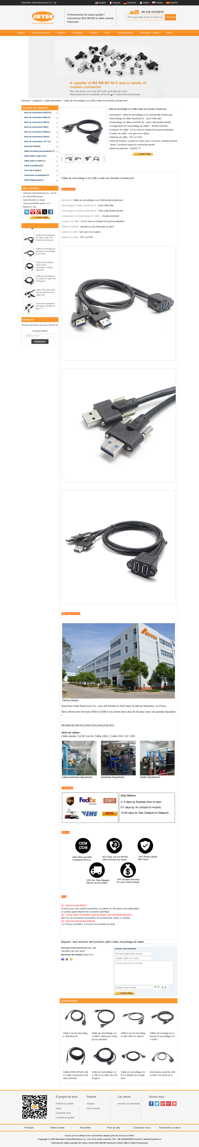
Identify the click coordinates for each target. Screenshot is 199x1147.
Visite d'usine (57, 1127)
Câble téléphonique (34, 180)
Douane (90, 1103)
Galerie (21, 39)
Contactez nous (63, 1113)
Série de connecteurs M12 (37, 113)
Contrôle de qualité (65, 1117)
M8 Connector (96, 942)
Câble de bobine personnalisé (39, 151)
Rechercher (171, 17)
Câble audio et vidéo (35, 161)
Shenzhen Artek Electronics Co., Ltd (38, 2)
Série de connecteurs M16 (37, 132)
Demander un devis (149, 33)
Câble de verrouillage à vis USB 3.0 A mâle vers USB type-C (46, 280)
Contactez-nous (125, 33)
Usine (58, 1108)
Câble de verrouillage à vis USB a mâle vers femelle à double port (45, 239)
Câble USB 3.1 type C (35, 156)
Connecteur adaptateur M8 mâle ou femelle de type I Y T (45, 307)
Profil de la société (64, 1103)
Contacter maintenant (40, 217)
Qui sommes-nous (41, 33)
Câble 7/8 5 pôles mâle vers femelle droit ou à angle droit (45, 293)
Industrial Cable (32, 146)
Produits (61, 33)
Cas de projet (93, 1108)
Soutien (93, 33)
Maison (21, 33)
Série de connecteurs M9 (36, 127)
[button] (111, 95)
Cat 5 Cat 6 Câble (33, 170)
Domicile (25, 100)
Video (169, 33)
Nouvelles (77, 33)
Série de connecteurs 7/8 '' (37, 141)
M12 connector (80, 942)
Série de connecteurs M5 (36, 122)
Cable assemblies (52, 100)
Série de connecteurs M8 (37, 117)
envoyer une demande (128, 1103)
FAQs (107, 33)
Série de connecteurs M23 (36, 137)
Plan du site (113, 1127)
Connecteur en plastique (36, 175)
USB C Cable (111, 942)
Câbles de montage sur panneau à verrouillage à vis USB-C (45, 252)
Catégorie (37, 100)
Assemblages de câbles (132, 942)
